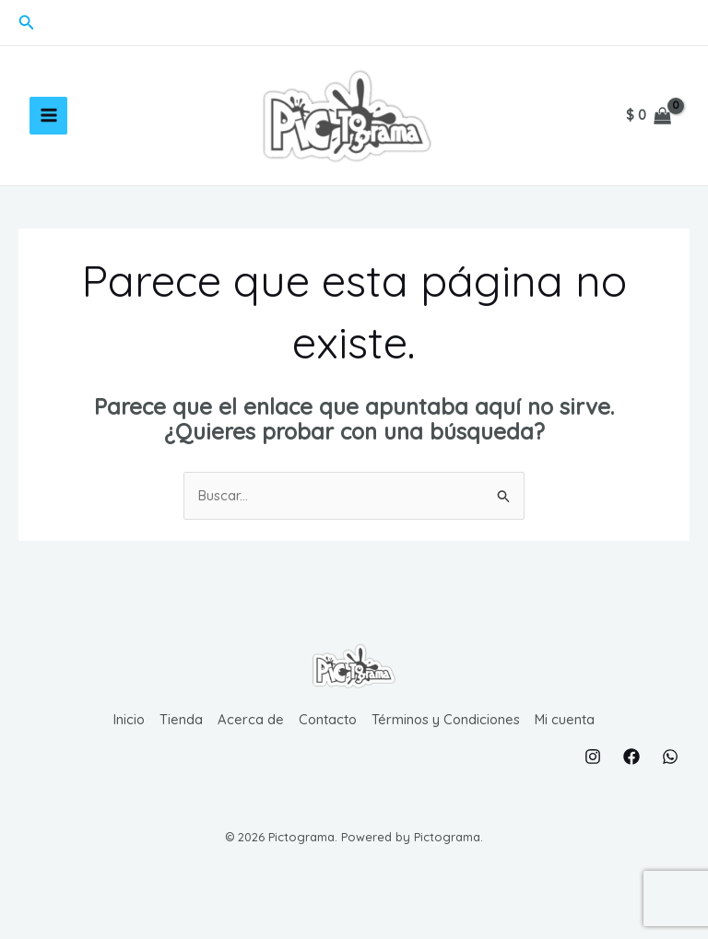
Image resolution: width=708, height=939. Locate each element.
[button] (26, 23)
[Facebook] (631, 778)
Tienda (179, 743)
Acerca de (249, 743)
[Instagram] (592, 778)
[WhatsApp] (670, 778)
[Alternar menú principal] (48, 128)
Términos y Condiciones (447, 743)
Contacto (327, 743)
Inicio (127, 743)
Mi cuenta (567, 743)
